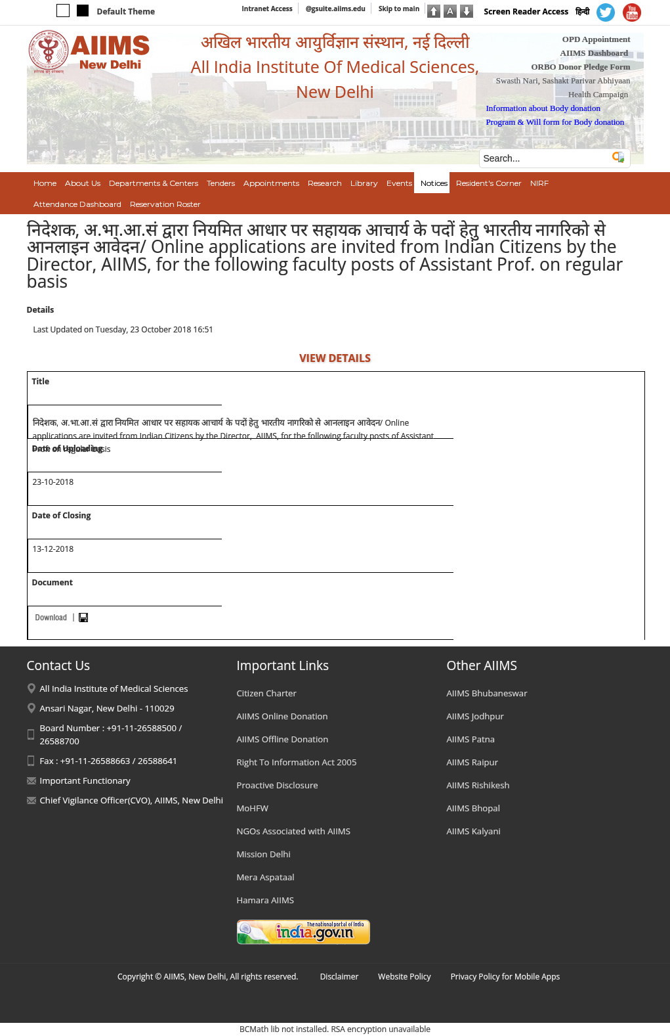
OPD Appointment (596, 39)
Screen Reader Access (526, 11)
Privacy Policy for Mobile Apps (505, 976)
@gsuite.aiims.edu (336, 8)
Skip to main (399, 8)
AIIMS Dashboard (594, 53)
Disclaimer (339, 976)
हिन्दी (582, 11)
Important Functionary (85, 780)
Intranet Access (267, 8)
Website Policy (404, 976)
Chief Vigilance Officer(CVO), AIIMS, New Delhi (132, 800)
